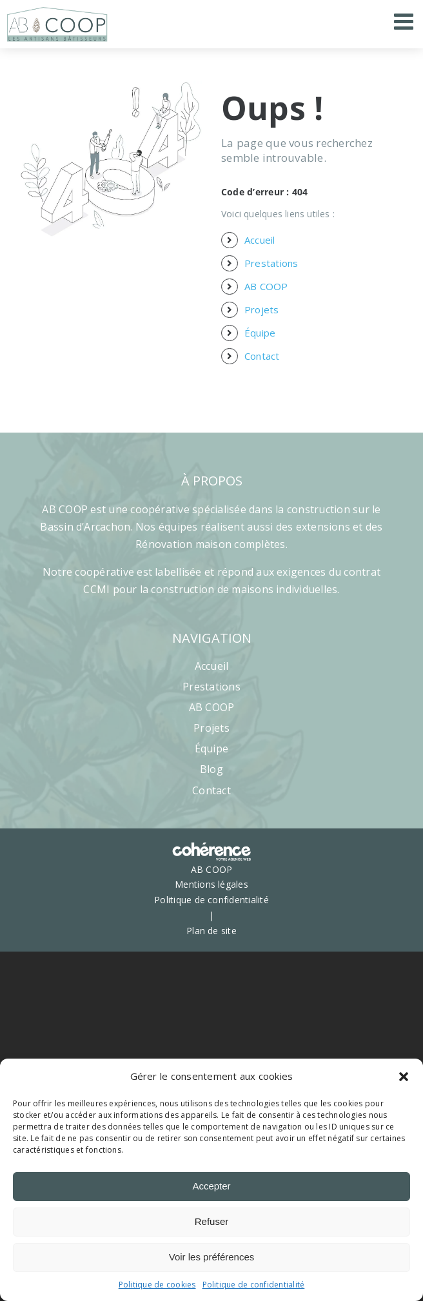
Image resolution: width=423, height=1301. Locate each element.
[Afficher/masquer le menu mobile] (405, 21)
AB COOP (266, 286)
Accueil (259, 239)
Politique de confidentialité (253, 1284)
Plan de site (211, 930)
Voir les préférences (212, 1256)
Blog (211, 769)
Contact (262, 355)
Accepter (211, 1185)
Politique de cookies (157, 1284)
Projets (261, 309)
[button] (403, 1076)
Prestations (271, 263)
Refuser (212, 1221)
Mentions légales (211, 884)
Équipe (259, 332)
